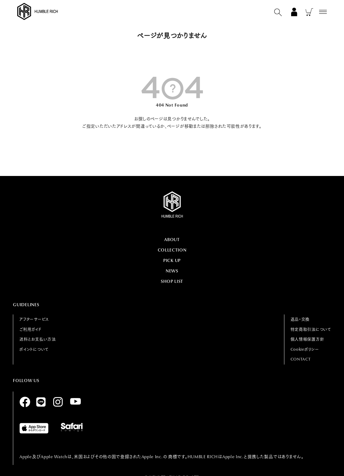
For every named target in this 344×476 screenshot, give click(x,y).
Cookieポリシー (305, 349)
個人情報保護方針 (307, 339)
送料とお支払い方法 (37, 339)
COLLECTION (172, 250)
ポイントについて (34, 349)
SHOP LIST (172, 281)
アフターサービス (34, 319)
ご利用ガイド (30, 329)
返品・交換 (300, 319)
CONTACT (301, 359)
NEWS (172, 271)
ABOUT (172, 239)
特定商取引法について (311, 329)
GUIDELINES (26, 304)
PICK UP (172, 260)
